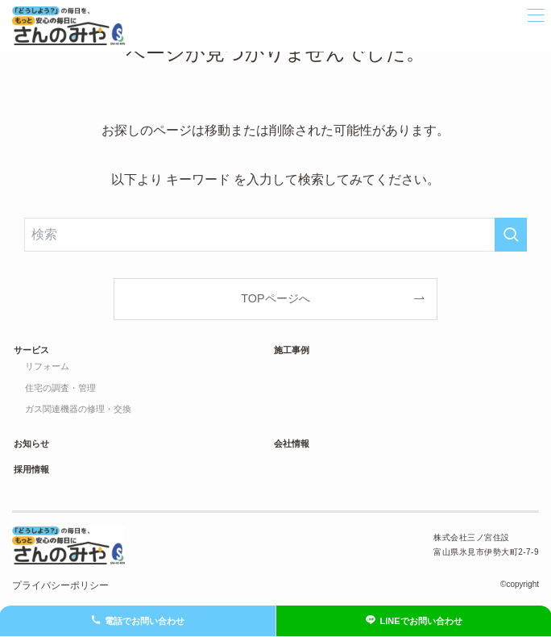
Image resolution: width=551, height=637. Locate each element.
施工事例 (291, 350)
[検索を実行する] (511, 235)
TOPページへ (275, 298)
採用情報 (31, 469)
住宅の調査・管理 (60, 388)
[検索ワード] (275, 235)
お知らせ (31, 443)
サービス (31, 350)
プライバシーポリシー (60, 585)
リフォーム (47, 366)
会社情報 (291, 443)
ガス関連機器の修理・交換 (78, 409)
